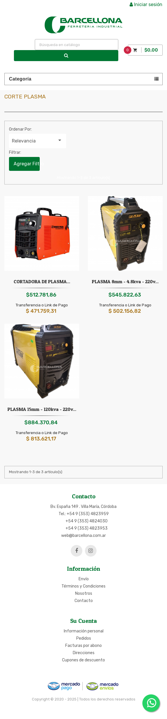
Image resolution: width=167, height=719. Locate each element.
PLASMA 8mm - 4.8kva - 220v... (125, 281)
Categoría (20, 78)
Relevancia (37, 140)
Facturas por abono (83, 645)
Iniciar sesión (146, 4)
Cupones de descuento (83, 660)
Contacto (84, 600)
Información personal (84, 631)
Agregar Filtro (27, 164)
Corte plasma (25, 96)
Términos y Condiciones (83, 586)
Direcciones (84, 652)
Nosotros (83, 593)
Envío (84, 579)
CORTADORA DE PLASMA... (42, 281)
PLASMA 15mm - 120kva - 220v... (42, 409)
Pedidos (83, 638)
